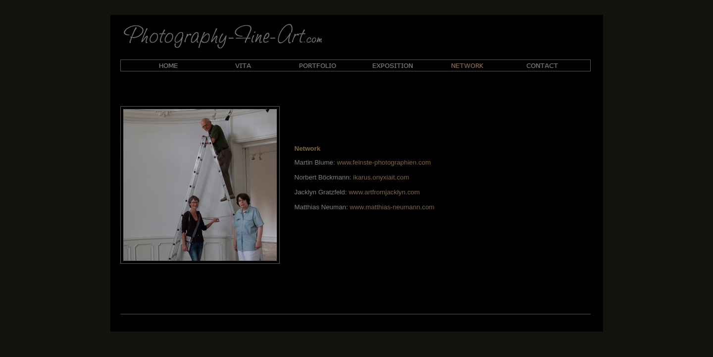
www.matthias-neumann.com (392, 207)
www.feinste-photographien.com (384, 162)
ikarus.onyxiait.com (381, 177)
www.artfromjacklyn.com (384, 192)
